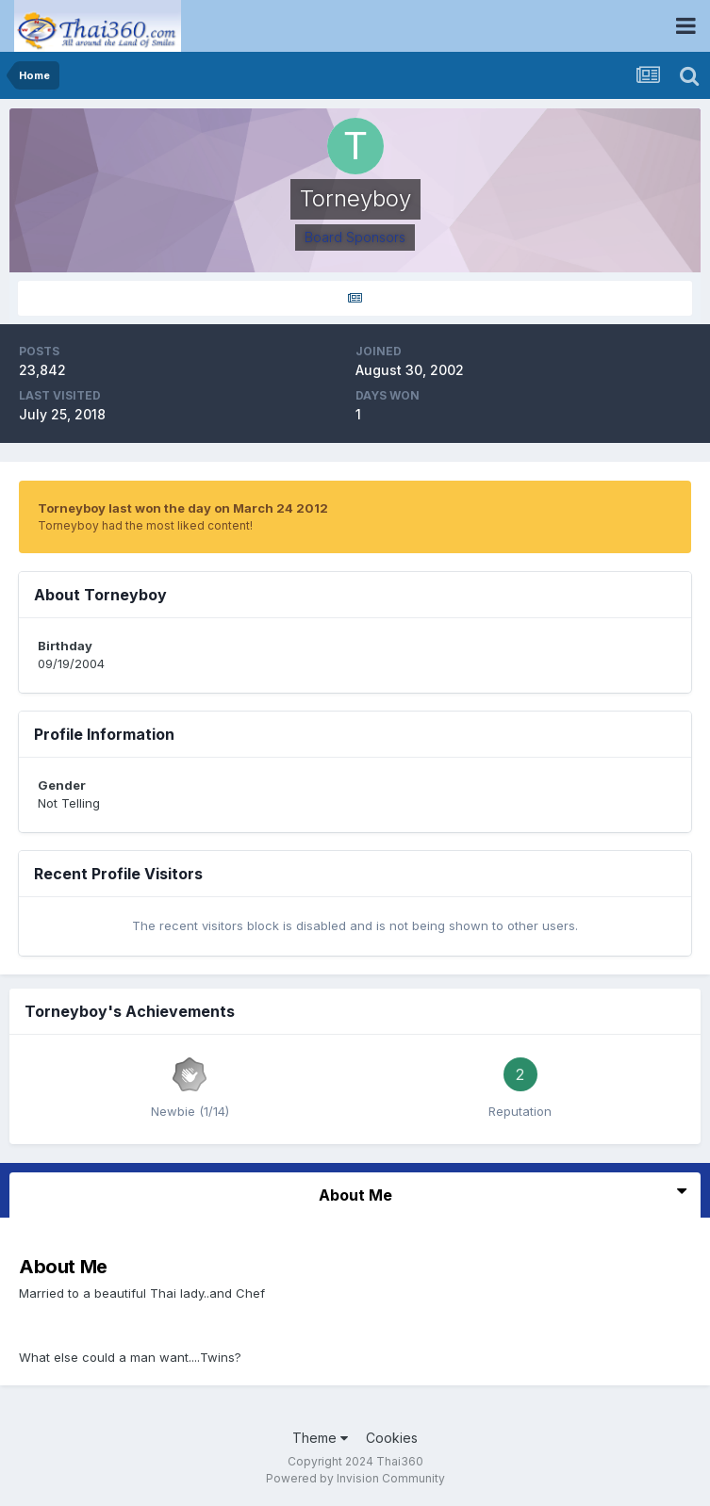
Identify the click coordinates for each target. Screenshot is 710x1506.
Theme (320, 1438)
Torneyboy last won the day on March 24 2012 (183, 508)
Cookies (392, 1438)
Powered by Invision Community (355, 1478)
